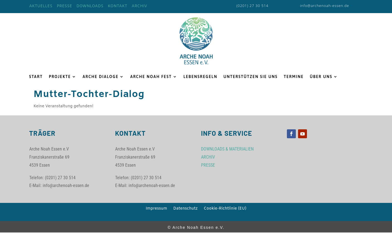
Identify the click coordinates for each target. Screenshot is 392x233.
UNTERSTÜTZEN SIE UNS (250, 77)
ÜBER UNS (321, 77)
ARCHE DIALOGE (100, 77)
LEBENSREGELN (200, 77)
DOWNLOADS (89, 6)
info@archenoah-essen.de (324, 5)
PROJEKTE (60, 77)
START (36, 77)
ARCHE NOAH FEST (151, 77)
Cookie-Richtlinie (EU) (225, 209)
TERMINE (294, 77)
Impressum (156, 209)
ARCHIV (139, 6)
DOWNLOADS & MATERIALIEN (227, 149)
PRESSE (64, 6)
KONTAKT (117, 6)
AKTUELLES (40, 6)
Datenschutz (185, 209)
